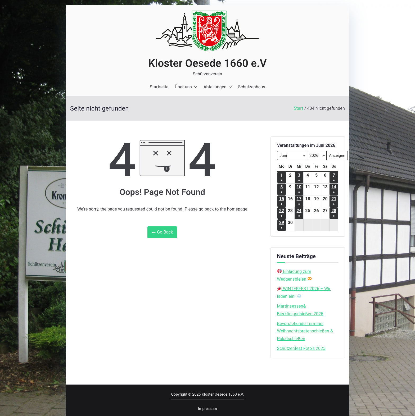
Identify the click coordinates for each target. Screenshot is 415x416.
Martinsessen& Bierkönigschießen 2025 (300, 310)
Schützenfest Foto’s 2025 (301, 348)
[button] (194, 87)
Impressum (207, 408)
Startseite (159, 86)
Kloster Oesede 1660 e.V (207, 63)
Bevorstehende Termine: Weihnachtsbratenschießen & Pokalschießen (305, 331)
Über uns (186, 87)
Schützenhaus (251, 86)
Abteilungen (218, 87)
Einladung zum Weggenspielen (294, 275)
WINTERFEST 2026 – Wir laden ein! (304, 292)
